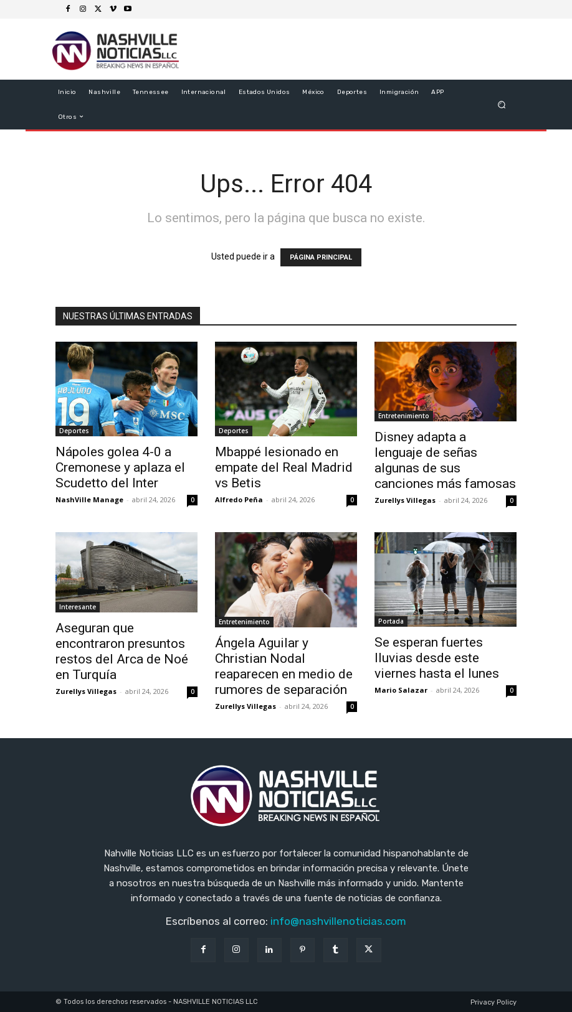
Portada (391, 621)
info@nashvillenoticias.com (338, 921)
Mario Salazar (400, 690)
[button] (502, 104)
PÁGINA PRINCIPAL (321, 257)
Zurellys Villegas (405, 500)
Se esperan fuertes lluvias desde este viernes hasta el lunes (436, 658)
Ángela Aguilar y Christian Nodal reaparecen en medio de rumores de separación (284, 666)
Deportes (74, 430)
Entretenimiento (403, 415)
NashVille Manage (89, 499)
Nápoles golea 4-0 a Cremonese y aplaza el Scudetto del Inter (120, 467)
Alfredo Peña (239, 499)
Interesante (77, 606)
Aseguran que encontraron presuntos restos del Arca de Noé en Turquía (121, 651)
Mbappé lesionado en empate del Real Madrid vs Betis (284, 467)
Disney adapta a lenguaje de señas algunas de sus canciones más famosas (445, 460)
